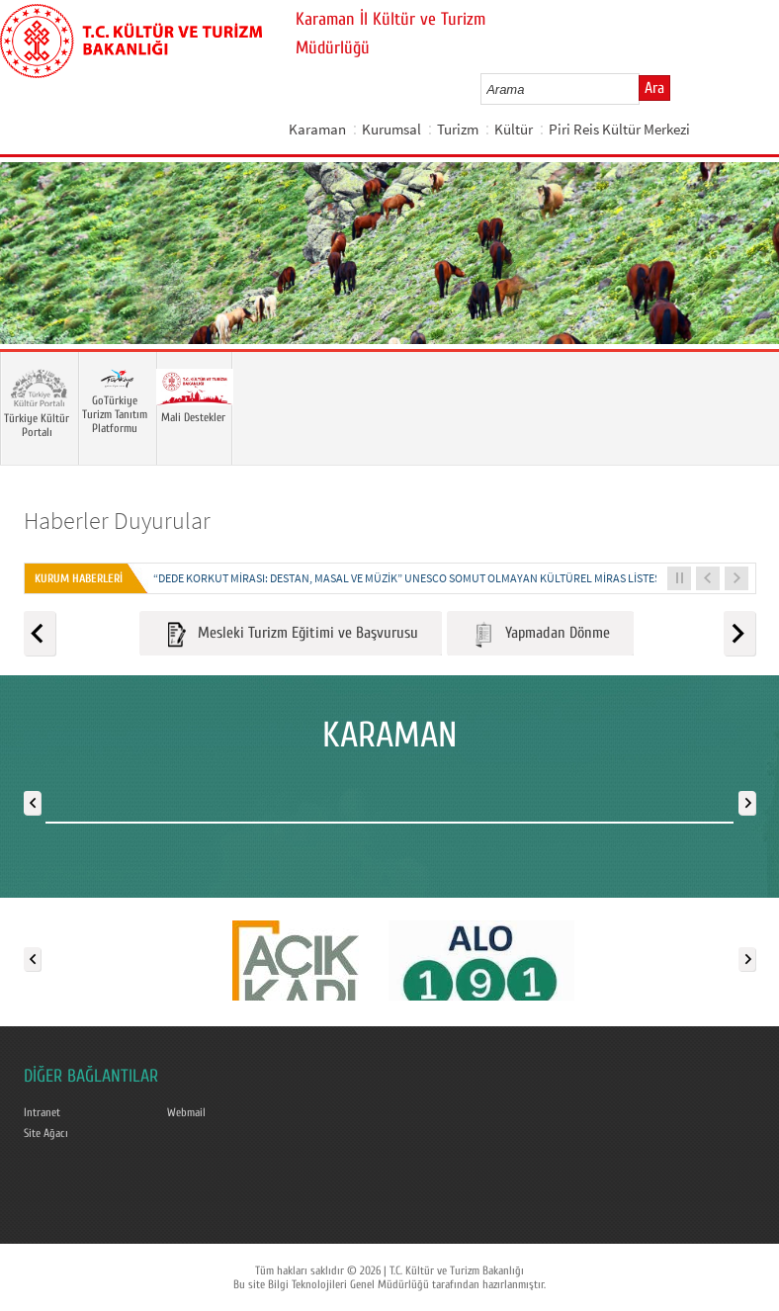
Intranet (42, 1112)
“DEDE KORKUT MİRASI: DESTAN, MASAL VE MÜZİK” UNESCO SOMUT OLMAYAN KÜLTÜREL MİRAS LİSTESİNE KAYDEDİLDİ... (449, 577)
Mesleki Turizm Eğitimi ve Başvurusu (290, 634)
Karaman (317, 129)
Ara (654, 88)
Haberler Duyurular (117, 520)
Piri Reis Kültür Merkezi (619, 129)
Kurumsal (391, 129)
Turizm (457, 129)
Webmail (186, 1112)
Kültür (513, 129)
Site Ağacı (46, 1133)
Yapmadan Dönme (540, 634)
